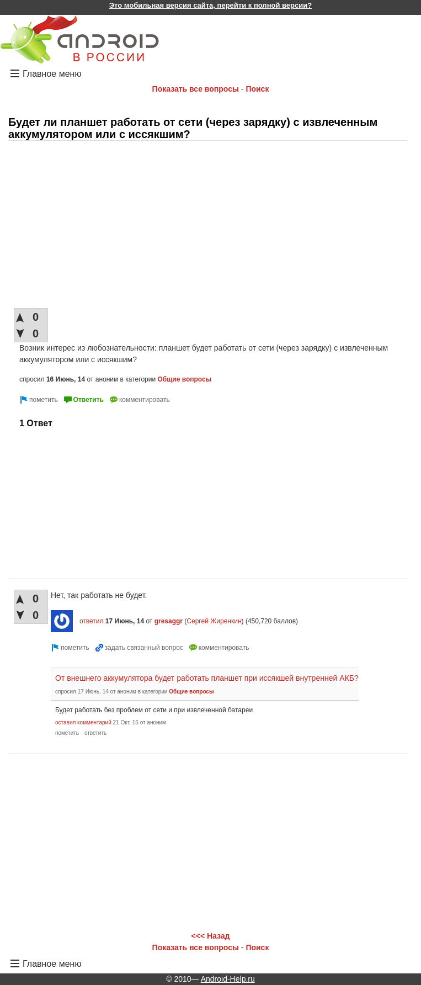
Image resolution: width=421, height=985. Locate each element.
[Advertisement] (207, 225)
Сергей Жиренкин (213, 621)
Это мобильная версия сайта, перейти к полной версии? (210, 5)
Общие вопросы (184, 379)
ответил (91, 621)
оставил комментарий (83, 722)
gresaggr (168, 621)
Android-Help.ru (228, 979)
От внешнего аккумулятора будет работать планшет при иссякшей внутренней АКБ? (207, 678)
